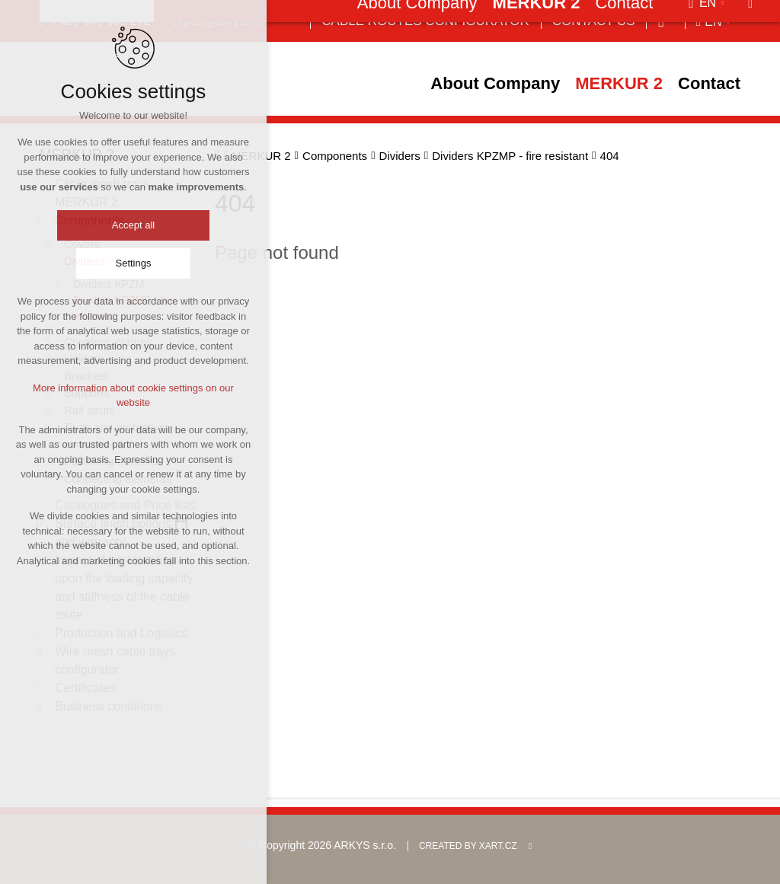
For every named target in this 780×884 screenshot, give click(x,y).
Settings (134, 264)
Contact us (593, 21)
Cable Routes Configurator (425, 21)
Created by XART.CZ (468, 846)
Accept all (133, 225)
